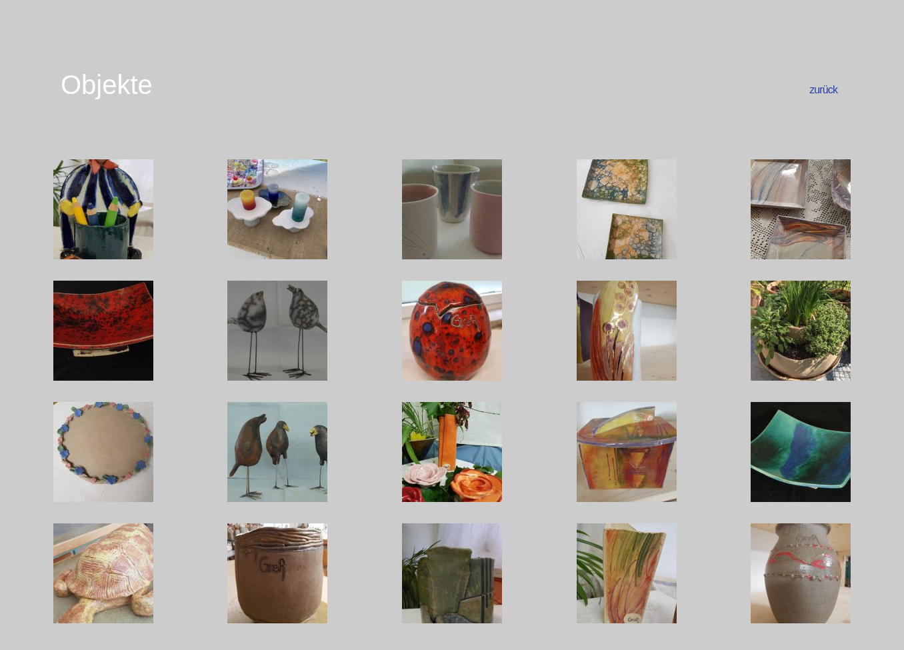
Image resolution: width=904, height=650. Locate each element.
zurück (823, 89)
